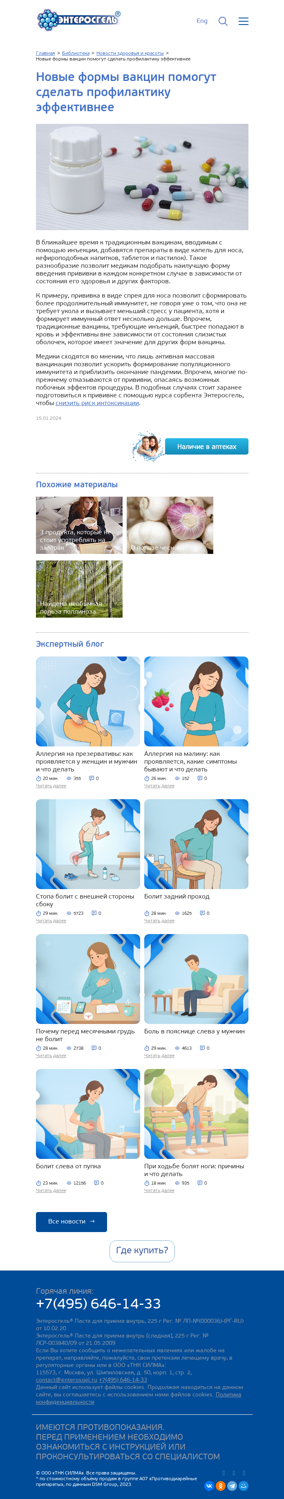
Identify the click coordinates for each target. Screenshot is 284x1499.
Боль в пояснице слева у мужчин (194, 1031)
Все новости (71, 1222)
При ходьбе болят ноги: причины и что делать (194, 1170)
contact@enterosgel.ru (66, 1380)
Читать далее (51, 786)
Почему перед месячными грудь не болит (85, 1035)
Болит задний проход (177, 897)
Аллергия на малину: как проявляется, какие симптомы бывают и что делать (190, 762)
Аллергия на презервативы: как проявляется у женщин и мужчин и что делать (86, 762)
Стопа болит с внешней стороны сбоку (85, 901)
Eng (202, 21)
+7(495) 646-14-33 (98, 1305)
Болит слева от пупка (68, 1166)
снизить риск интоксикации (97, 403)
